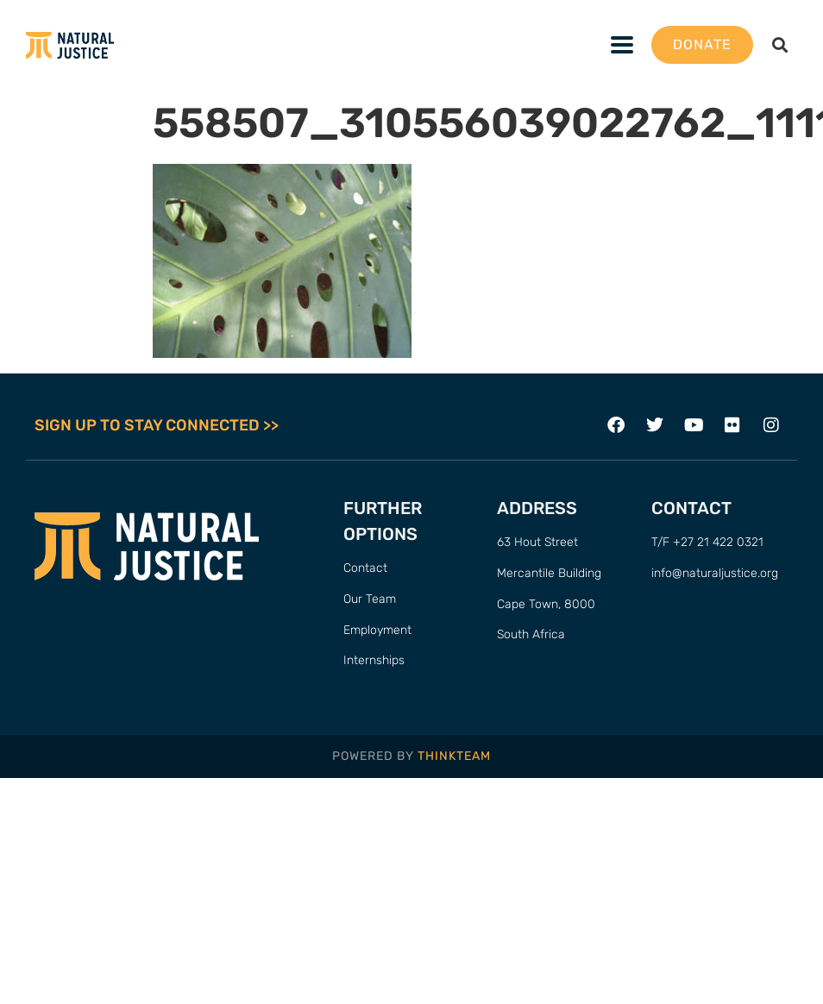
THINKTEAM (454, 756)
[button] (780, 45)
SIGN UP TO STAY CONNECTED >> (157, 425)
